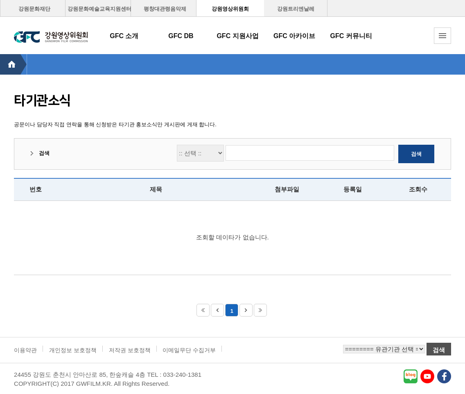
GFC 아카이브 (294, 35)
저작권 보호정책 (130, 350)
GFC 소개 (124, 35)
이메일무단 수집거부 (189, 350)
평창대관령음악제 (165, 9)
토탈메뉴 (442, 35)
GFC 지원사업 (237, 35)
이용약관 (25, 350)
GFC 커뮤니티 (351, 35)
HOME (13, 64)
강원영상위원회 (230, 9)
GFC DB (180, 35)
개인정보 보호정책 (73, 350)
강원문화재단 (34, 9)
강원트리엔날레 (295, 9)
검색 (416, 154)
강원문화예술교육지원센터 (99, 9)
